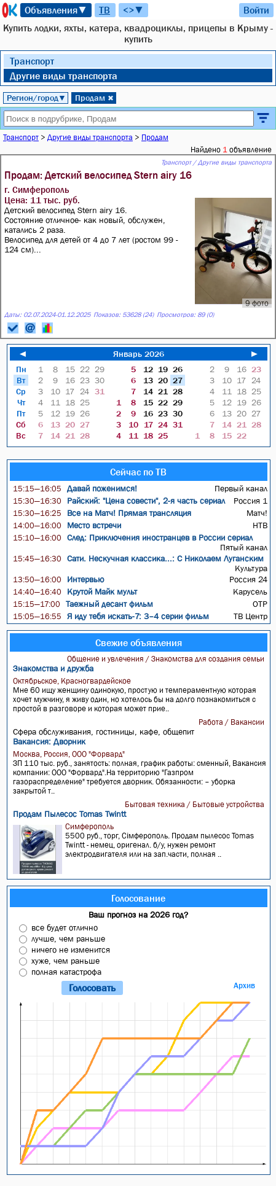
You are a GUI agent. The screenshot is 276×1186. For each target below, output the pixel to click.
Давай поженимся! (75, 488)
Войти (256, 9)
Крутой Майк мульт (75, 591)
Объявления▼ (56, 9)
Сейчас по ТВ (138, 471)
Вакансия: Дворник (49, 741)
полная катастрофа (66, 972)
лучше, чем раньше (68, 938)
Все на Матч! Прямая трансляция (102, 513)
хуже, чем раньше (65, 961)
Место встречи (67, 525)
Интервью (58, 579)
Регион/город (36, 98)
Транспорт (32, 60)
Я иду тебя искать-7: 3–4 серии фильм (111, 616)
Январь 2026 (138, 354)
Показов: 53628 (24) (123, 314)
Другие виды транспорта (63, 75)
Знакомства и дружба (53, 668)
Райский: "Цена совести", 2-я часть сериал (119, 500)
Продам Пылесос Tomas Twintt (69, 814)
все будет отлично (64, 927)
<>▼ (133, 9)
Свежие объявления (138, 642)
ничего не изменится (70, 949)
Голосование (138, 897)
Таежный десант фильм (83, 604)
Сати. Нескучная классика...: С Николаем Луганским (138, 558)
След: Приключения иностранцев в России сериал (133, 537)
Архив (244, 985)
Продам (94, 98)
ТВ (104, 9)
